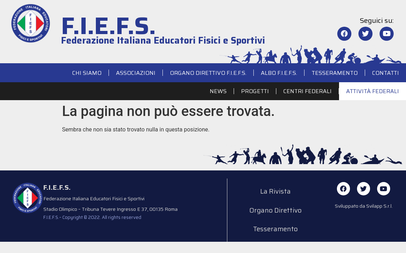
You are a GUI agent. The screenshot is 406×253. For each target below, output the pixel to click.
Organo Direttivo (275, 212)
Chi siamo (87, 73)
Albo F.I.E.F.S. (279, 73)
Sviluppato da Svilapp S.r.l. (364, 206)
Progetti (255, 91)
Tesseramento (335, 73)
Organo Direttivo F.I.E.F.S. (208, 73)
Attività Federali (372, 91)
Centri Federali (307, 91)
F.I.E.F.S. (108, 26)
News (218, 91)
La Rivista (275, 192)
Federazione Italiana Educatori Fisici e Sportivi (163, 40)
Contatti (385, 73)
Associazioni (135, 73)
